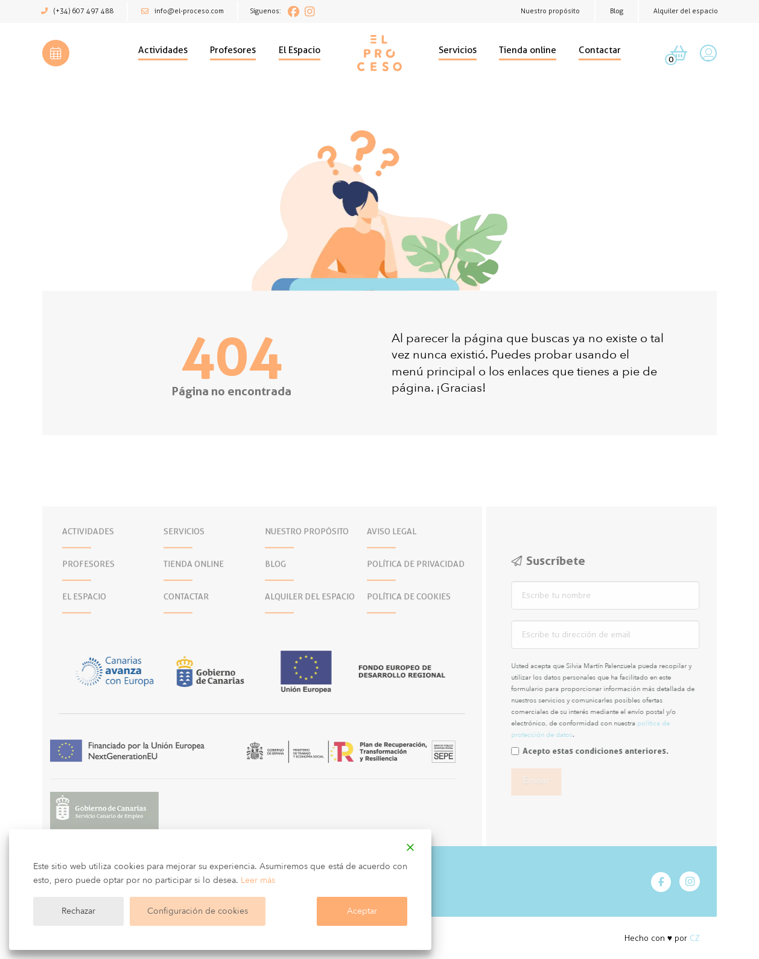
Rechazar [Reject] (78, 911)
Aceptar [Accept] (362, 911)
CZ (695, 938)
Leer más (258, 880)
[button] (55, 53)
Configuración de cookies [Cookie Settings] (197, 911)
